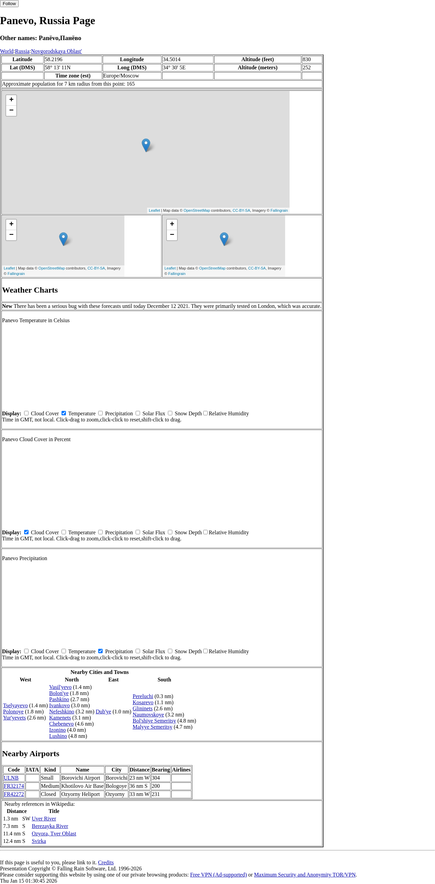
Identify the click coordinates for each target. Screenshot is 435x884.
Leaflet (154, 210)
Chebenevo (61, 724)
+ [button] (11, 100)
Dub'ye (103, 711)
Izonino (57, 730)
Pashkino (59, 699)
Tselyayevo (15, 705)
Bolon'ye (59, 693)
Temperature (82, 413)
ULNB (11, 778)
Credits (106, 862)
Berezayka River (50, 826)
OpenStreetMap (197, 210)
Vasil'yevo (60, 687)
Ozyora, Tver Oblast (54, 833)
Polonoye (13, 711)
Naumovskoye (148, 714)
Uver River (44, 818)
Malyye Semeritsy (152, 727)
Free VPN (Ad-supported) (218, 875)
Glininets (143, 708)
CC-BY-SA (241, 210)
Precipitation (119, 413)
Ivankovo (59, 705)
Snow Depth (188, 413)
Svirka (39, 841)
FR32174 (14, 786)
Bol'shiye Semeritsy (154, 721)
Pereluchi (143, 696)
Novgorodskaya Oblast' (56, 51)
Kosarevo (143, 702)
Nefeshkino (61, 711)
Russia (22, 51)
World (7, 51)
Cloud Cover (45, 413)
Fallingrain (279, 210)
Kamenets (60, 718)
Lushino (58, 736)
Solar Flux (153, 413)
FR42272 (14, 794)
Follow (9, 3)
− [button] (11, 111)
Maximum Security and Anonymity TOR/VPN (305, 875)
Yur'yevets (14, 718)
